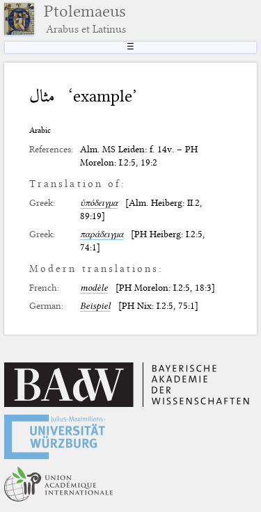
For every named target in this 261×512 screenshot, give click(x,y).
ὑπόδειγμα (99, 202)
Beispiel (95, 305)
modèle (94, 287)
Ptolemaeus (85, 18)
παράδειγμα (101, 233)
